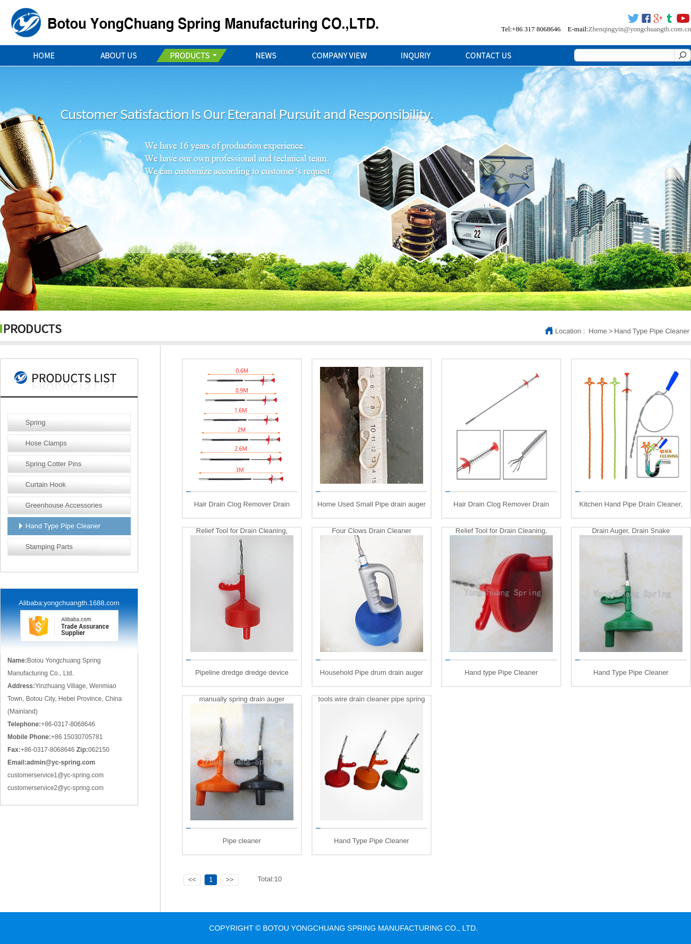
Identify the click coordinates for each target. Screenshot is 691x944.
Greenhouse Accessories (64, 505)
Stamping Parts (49, 547)
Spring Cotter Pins (54, 464)
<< (192, 879)
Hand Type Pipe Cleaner (651, 331)
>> (229, 879)
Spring (36, 422)
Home (597, 331)
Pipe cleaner (242, 841)
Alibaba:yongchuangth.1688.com (69, 603)
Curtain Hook (46, 484)
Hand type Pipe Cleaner (501, 672)
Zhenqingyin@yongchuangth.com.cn (639, 29)
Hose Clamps (46, 443)
